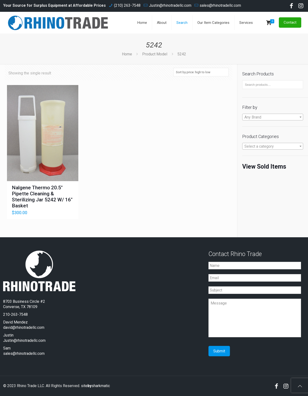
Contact (290, 22)
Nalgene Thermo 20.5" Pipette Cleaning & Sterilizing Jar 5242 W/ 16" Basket (42, 197)
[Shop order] (201, 72)
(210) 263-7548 (127, 5)
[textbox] (272, 117)
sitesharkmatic (95, 385)
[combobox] (272, 117)
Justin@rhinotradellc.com (170, 5)
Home (127, 54)
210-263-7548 (15, 314)
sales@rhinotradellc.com (220, 5)
